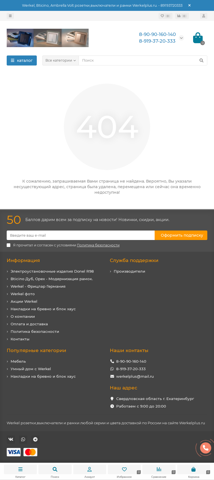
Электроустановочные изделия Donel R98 (52, 271)
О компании (23, 316)
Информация (23, 260)
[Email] (81, 235)
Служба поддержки (134, 260)
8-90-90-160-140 (131, 361)
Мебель (18, 361)
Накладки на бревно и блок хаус (43, 309)
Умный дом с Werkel (31, 369)
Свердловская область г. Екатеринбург (155, 398)
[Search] (143, 60)
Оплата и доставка (29, 324)
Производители (129, 271)
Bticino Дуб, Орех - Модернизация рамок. (52, 279)
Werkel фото (23, 294)
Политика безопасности (35, 331)
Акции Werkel (24, 301)
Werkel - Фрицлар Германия (38, 286)
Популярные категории (36, 350)
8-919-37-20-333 (131, 369)
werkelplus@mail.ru (135, 376)
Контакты (20, 339)
